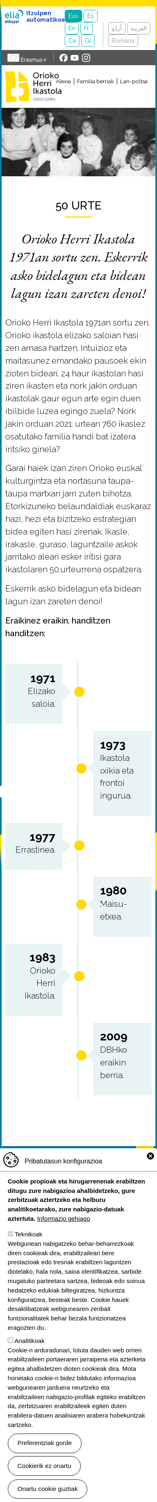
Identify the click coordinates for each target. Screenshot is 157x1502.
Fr (86, 28)
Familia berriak (95, 81)
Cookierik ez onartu (44, 1481)
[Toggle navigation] (110, 97)
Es (90, 15)
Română (123, 40)
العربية (139, 28)
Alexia (63, 81)
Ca (72, 40)
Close (150, 1172)
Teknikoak (29, 1250)
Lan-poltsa (134, 81)
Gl (88, 40)
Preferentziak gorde (45, 1459)
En (71, 28)
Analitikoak (29, 1356)
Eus (73, 15)
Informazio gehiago (63, 1234)
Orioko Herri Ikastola (33, 86)
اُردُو (117, 28)
